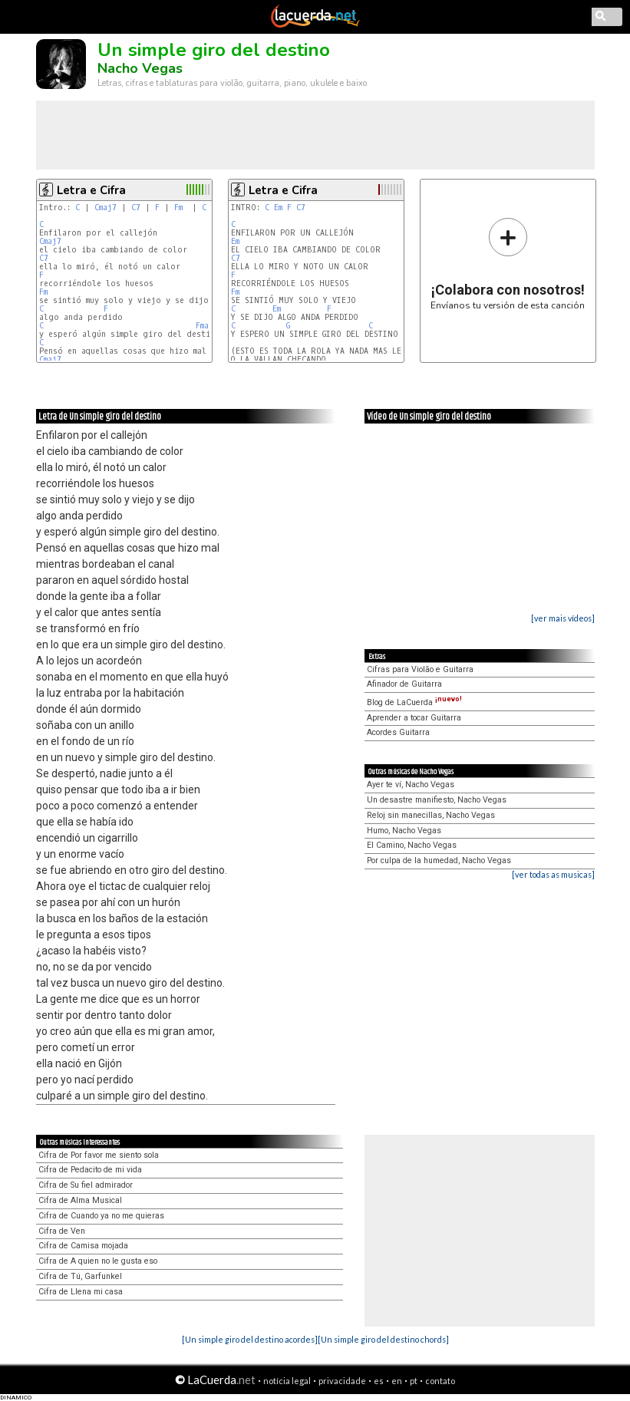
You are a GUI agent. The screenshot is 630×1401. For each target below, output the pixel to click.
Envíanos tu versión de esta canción (507, 264)
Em (278, 208)
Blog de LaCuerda (414, 702)
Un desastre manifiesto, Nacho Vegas (436, 800)
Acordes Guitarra (398, 732)
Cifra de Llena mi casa (80, 1292)
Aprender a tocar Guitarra (414, 718)
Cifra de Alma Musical (80, 1200)
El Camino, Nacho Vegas (412, 845)
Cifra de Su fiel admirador (85, 1185)
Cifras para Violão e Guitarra (420, 669)
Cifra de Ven (61, 1231)
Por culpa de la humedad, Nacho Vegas (439, 860)
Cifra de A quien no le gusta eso (97, 1261)
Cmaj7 (105, 208)
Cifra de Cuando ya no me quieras (101, 1216)
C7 (135, 208)
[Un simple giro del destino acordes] (250, 1339)
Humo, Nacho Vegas (404, 831)
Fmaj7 (207, 326)
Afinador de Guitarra (404, 684)
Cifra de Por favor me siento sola (98, 1155)
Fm (178, 208)
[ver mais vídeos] (563, 618)
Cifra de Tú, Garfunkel (80, 1276)
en (396, 1381)
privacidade (342, 1381)
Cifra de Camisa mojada (83, 1246)
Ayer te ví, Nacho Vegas (410, 785)
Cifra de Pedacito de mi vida (90, 1170)
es (379, 1381)
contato (440, 1381)
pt (413, 1381)
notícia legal (287, 1381)
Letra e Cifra (91, 190)
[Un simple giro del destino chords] (383, 1339)
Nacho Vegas (140, 68)
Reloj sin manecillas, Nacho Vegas (431, 815)
